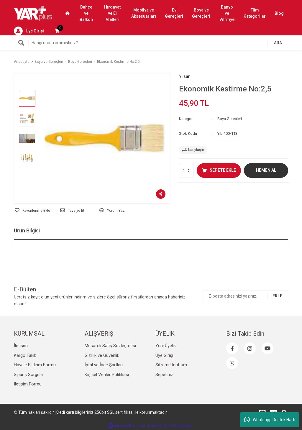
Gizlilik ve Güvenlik (102, 355)
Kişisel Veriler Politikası (107, 374)
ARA (278, 42)
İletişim (21, 345)
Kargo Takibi (25, 355)
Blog (279, 13)
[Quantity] (186, 170)
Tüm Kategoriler (255, 13)
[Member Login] (29, 31)
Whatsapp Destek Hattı (269, 419)
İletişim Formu (28, 384)
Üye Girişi (164, 355)
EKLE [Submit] (277, 295)
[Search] (151, 42)
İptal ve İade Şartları (104, 364)
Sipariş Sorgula (28, 374)
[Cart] (57, 31)
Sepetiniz (164, 374)
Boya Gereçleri (229, 118)
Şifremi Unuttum (171, 364)
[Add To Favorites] (32, 210)
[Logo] (33, 13)
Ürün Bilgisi (27, 230)
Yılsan (185, 76)
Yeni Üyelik (165, 345)
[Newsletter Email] (245, 296)
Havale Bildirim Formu (35, 364)
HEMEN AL (266, 170)
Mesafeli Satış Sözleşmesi (110, 345)
